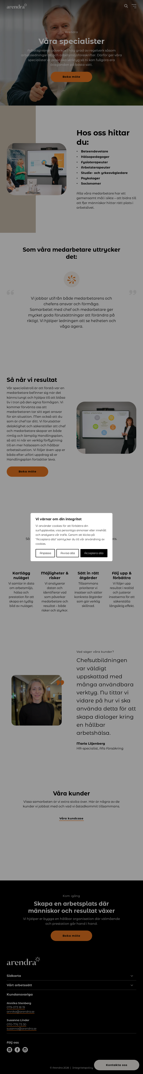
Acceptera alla (93, 553)
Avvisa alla (68, 553)
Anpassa (45, 553)
